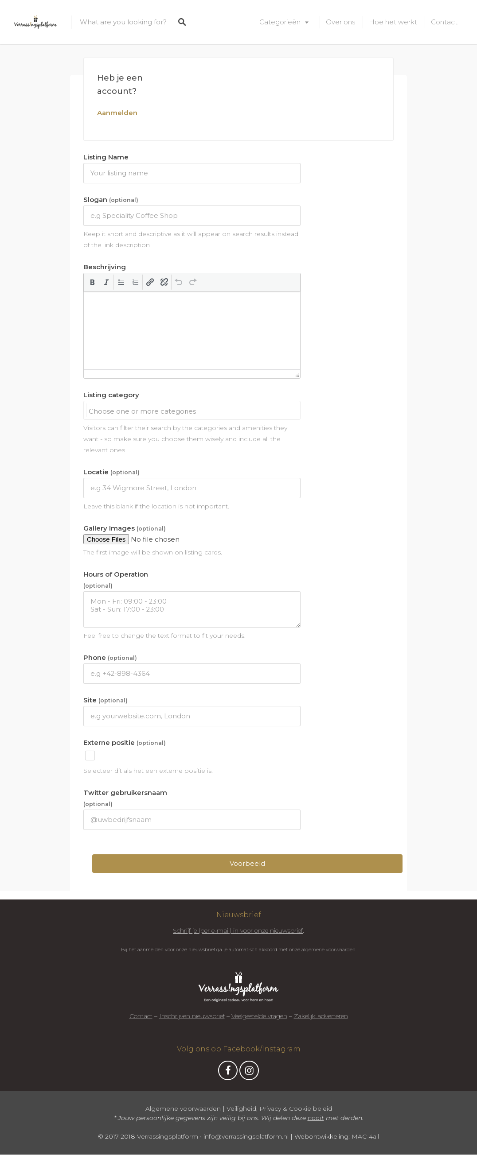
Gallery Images (124, 528)
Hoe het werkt (393, 22)
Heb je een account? (120, 84)
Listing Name (106, 157)
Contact (444, 22)
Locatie (111, 472)
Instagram (249, 1073)
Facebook (228, 1073)
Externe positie (124, 743)
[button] (92, 282)
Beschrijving (104, 267)
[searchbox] (194, 411)
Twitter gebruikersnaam (125, 798)
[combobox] (192, 410)
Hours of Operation (115, 579)
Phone (110, 658)
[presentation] (92, 282)
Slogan (110, 200)
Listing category (111, 395)
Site (105, 700)
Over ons (340, 22)
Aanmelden (117, 113)
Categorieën (280, 22)
